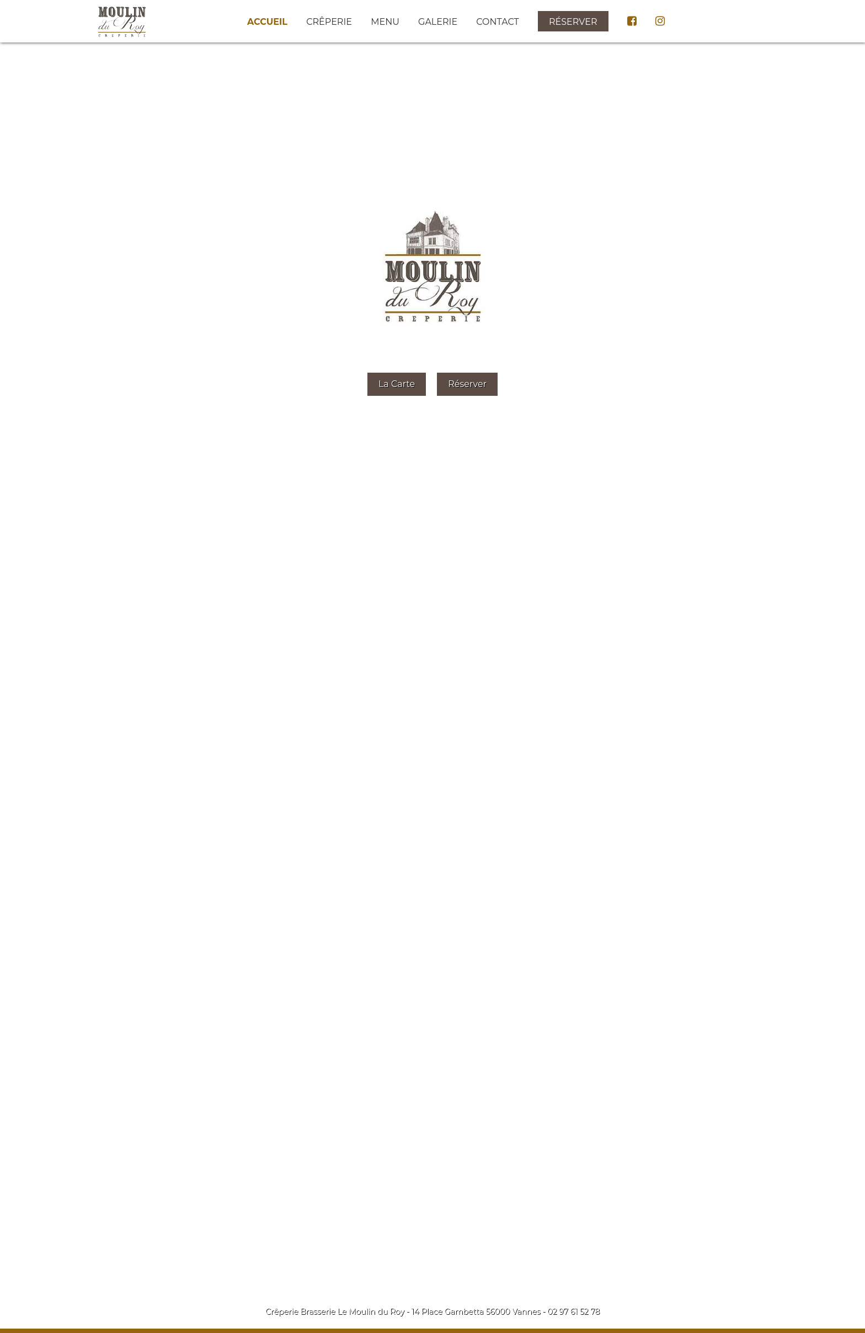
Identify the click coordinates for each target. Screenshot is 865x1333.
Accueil (267, 22)
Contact (497, 22)
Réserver (573, 22)
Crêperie (329, 22)
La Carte (396, 384)
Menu (385, 22)
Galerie (437, 22)
